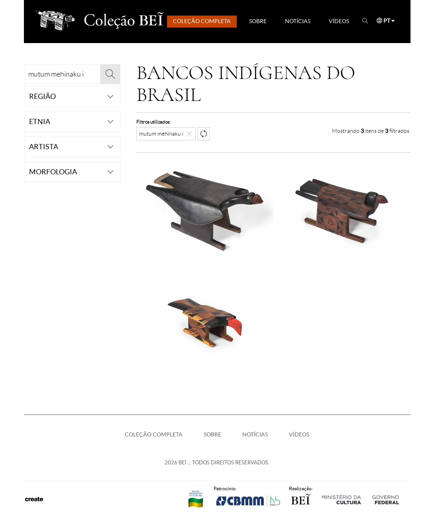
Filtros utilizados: (153, 121)
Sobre (258, 21)
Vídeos (339, 21)
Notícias (297, 21)
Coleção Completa (202, 21)
